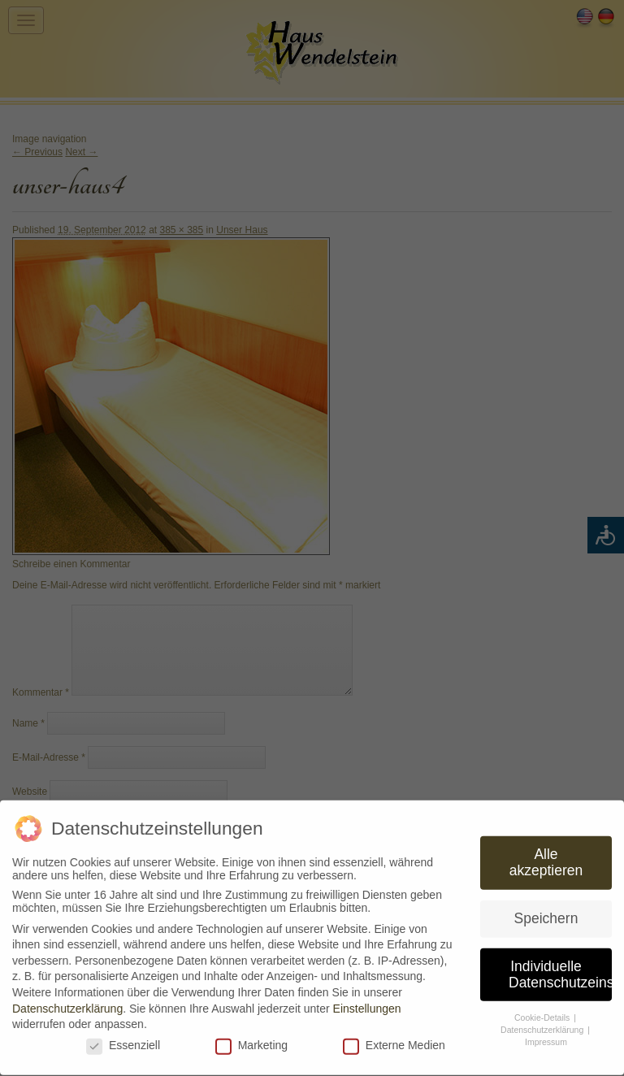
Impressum (546, 1034)
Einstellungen (367, 1001)
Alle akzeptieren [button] (546, 856)
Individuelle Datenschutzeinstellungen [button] (560, 967)
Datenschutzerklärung (67, 1001)
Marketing (251, 1037)
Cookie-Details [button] (543, 1011)
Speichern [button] (546, 911)
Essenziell (123, 1037)
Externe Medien (394, 1037)
